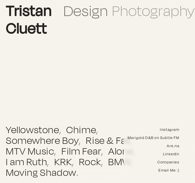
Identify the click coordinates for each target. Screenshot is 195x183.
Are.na (173, 146)
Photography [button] (153, 10)
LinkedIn (171, 154)
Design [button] (85, 10)
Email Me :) (169, 170)
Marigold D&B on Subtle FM (154, 137)
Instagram (169, 129)
